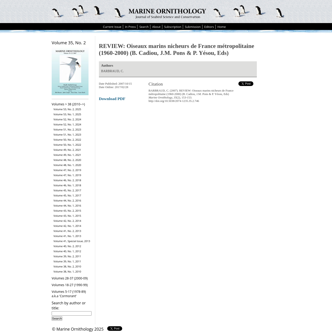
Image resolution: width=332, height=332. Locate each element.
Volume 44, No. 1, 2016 (67, 205)
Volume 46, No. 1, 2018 (67, 185)
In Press (130, 27)
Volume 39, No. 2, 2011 (67, 256)
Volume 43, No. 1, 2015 (67, 215)
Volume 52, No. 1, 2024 (67, 124)
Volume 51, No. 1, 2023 (67, 134)
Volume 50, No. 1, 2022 (67, 144)
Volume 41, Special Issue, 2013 (71, 241)
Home (221, 27)
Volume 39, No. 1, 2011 (67, 261)
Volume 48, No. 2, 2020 (67, 160)
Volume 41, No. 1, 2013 (67, 236)
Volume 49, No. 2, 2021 (67, 149)
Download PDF (112, 98)
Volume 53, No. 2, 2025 (67, 109)
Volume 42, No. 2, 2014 (67, 220)
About (156, 27)
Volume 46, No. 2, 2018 (67, 180)
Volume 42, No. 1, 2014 (67, 226)
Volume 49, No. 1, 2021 (67, 155)
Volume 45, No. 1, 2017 (67, 195)
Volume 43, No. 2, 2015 (67, 210)
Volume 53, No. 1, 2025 (67, 114)
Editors (209, 27)
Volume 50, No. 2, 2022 (67, 139)
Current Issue (112, 27)
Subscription (172, 27)
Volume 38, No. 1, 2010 (67, 271)
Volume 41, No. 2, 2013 (67, 231)
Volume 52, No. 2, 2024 (67, 119)
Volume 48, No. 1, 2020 (67, 165)
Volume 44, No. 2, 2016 (67, 200)
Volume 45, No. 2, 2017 (67, 190)
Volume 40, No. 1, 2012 (67, 251)
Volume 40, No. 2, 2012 (67, 246)
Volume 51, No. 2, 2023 (67, 129)
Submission (193, 27)
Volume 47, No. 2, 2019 (67, 170)
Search (144, 27)
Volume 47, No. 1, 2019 (67, 175)
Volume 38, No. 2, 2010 (67, 266)
